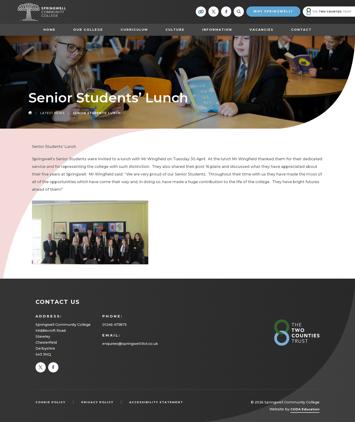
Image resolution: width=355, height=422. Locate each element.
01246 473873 (114, 324)
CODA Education (304, 410)
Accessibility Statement (156, 402)
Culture (175, 29)
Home (49, 29)
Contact (301, 29)
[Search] (239, 11)
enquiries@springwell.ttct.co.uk (130, 344)
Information (217, 29)
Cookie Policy (51, 402)
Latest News (52, 113)
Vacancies (261, 29)
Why (273, 11)
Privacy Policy (97, 402)
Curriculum (134, 29)
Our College (88, 29)
